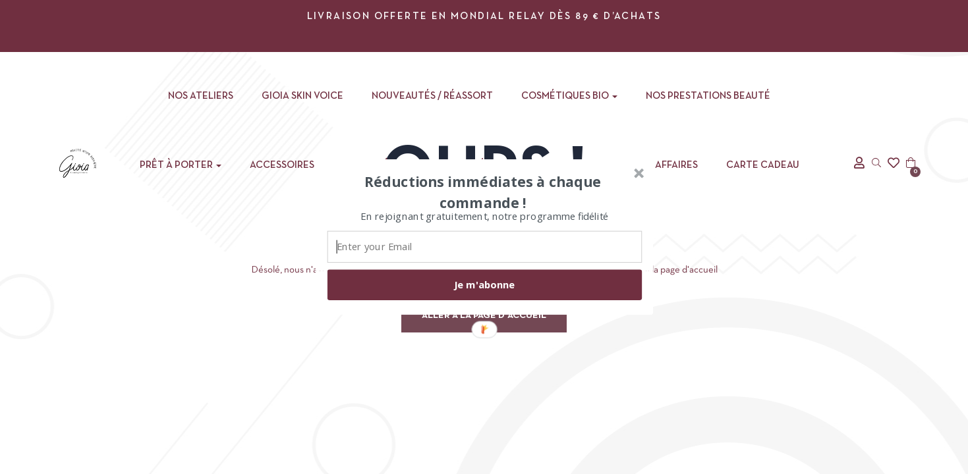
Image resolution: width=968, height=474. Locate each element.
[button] (482, 192)
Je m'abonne (484, 284)
